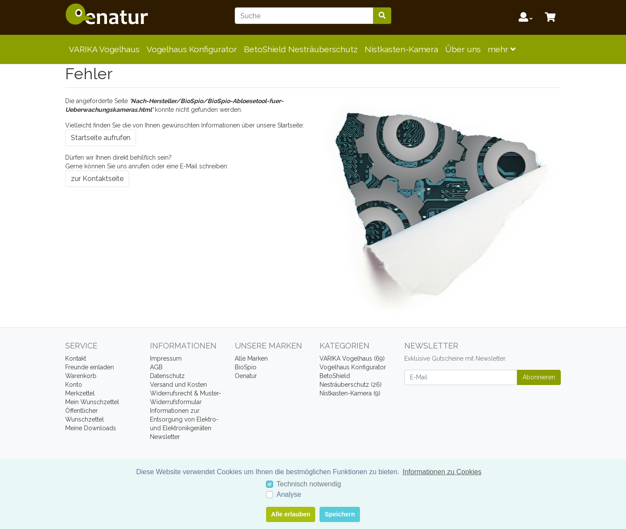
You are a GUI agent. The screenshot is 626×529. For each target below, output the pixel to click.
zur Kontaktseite (97, 178)
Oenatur (246, 375)
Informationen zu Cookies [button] (442, 471)
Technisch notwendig (308, 484)
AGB (156, 367)
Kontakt (75, 358)
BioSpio (245, 367)
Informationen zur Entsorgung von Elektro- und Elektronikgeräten (184, 419)
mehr (502, 49)
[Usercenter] (525, 17)
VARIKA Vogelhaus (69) (352, 358)
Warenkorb (81, 375)
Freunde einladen (89, 367)
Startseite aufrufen (100, 138)
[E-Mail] (460, 377)
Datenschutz (167, 375)
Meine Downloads (90, 428)
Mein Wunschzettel (92, 401)
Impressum (166, 358)
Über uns (463, 49)
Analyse (288, 494)
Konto (73, 384)
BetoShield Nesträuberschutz (301, 49)
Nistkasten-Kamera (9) (350, 393)
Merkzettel (80, 393)
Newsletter (165, 436)
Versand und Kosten (178, 384)
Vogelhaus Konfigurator (192, 49)
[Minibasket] (550, 17)
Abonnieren (539, 377)
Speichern (340, 514)
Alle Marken (251, 358)
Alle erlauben (290, 514)
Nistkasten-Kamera (401, 49)
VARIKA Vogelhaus (104, 49)
